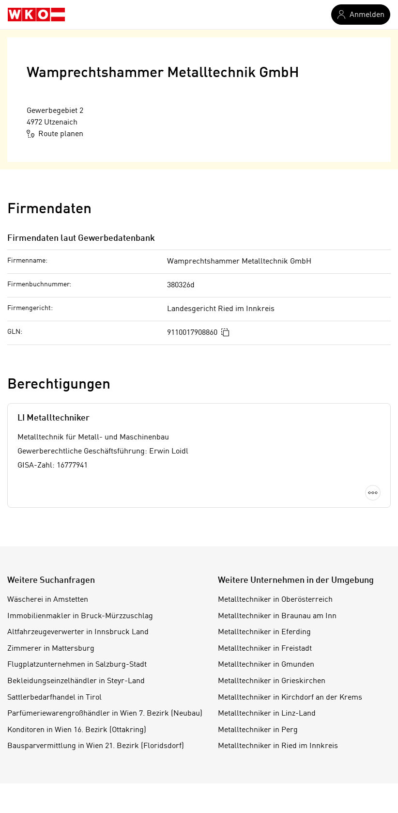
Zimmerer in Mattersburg (50, 649)
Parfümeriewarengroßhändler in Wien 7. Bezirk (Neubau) (104, 714)
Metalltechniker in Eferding (264, 632)
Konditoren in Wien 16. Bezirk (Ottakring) (76, 730)
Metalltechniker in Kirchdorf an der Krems (290, 698)
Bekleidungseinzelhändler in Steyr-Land (76, 681)
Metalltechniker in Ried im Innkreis (278, 746)
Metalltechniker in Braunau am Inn (277, 616)
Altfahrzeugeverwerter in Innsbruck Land (78, 632)
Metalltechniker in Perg (258, 730)
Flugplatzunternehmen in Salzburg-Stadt (77, 665)
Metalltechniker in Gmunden (266, 665)
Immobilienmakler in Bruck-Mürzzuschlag (80, 616)
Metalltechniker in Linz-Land (267, 714)
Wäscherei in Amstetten (47, 600)
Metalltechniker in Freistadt (265, 649)
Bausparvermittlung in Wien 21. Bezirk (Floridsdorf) (95, 746)
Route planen (55, 134)
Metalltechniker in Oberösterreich (275, 600)
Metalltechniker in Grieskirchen (271, 681)
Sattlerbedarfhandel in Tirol (54, 698)
